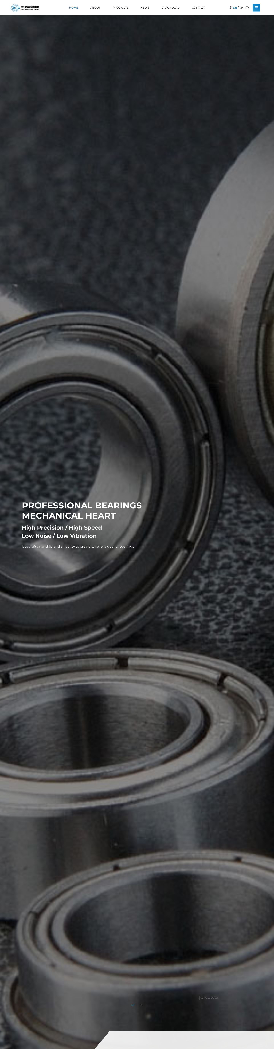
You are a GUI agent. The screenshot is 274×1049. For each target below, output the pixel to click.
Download (171, 7)
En (241, 7)
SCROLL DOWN (209, 984)
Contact (198, 7)
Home (73, 7)
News (144, 7)
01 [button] (132, 1003)
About (95, 7)
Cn (235, 7)
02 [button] (141, 1003)
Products (120, 7)
